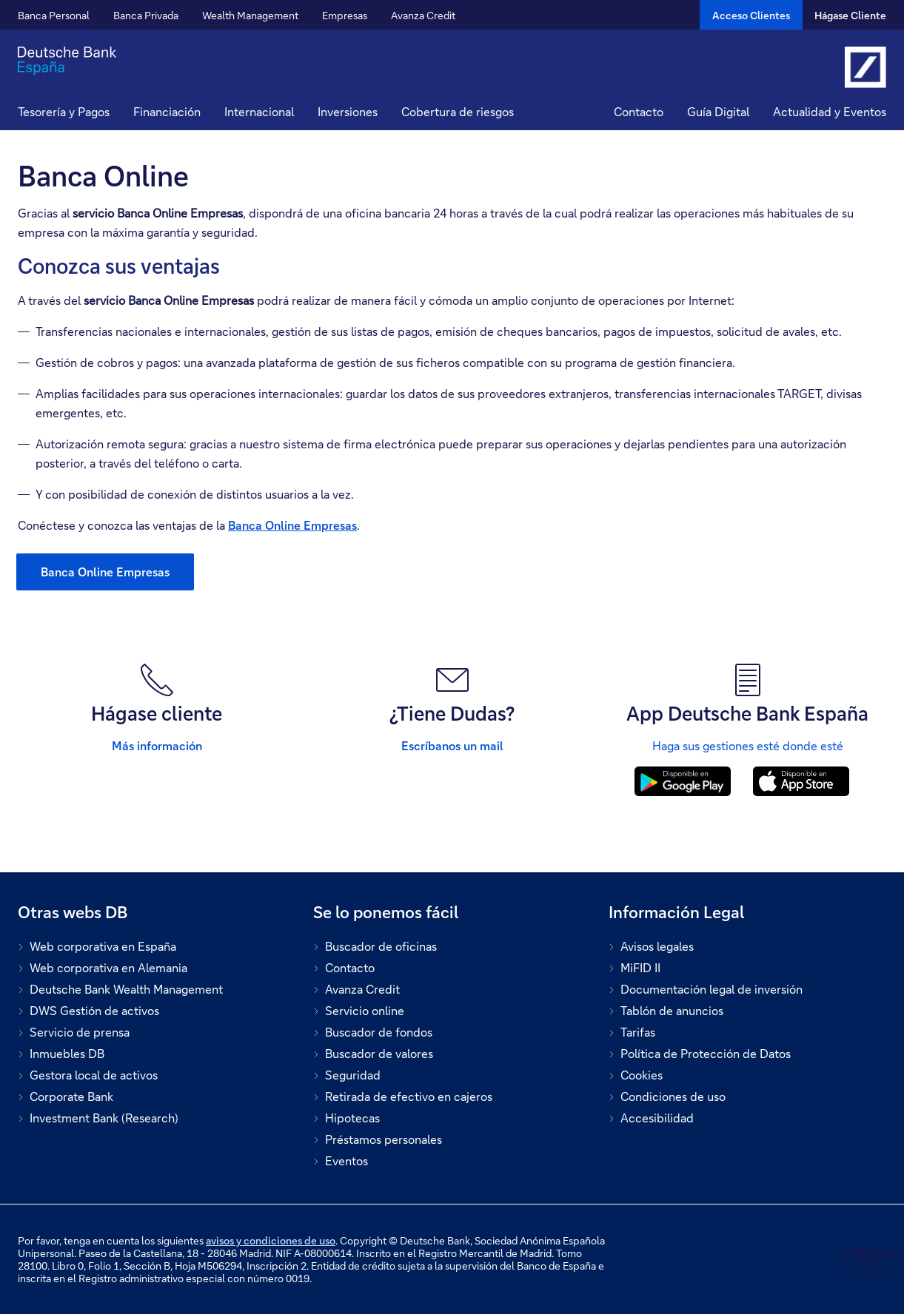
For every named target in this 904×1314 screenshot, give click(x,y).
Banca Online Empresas (292, 525)
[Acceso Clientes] (751, 15)
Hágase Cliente (850, 15)
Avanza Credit (423, 15)
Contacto (638, 111)
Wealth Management (250, 15)
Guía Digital (718, 111)
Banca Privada (145, 15)
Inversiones (348, 111)
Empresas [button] (344, 15)
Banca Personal (54, 15)
